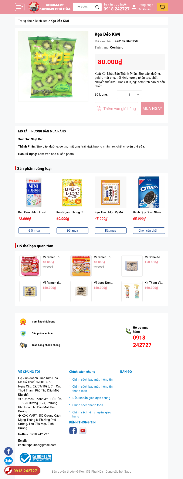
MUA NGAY (152, 108)
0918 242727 (117, 8)
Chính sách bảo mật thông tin (92, 379)
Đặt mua (34, 230)
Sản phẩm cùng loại (34, 168)
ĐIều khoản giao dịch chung (91, 398)
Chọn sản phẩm (149, 230)
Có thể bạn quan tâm (35, 246)
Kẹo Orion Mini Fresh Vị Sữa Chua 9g (43, 212)
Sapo (127, 471)
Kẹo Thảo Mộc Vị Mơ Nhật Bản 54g (118, 212)
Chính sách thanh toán (87, 405)
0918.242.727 (39, 434)
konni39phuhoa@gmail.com (37, 445)
